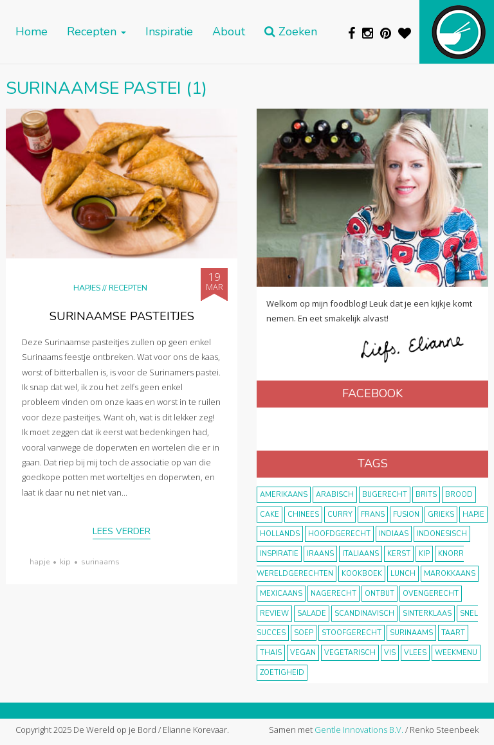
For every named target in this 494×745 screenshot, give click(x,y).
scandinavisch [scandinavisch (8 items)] (364, 613)
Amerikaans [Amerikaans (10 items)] (283, 494)
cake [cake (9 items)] (269, 514)
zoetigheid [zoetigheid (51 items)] (282, 673)
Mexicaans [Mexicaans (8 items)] (281, 593)
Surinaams (100, 562)
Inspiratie (169, 31)
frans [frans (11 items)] (373, 514)
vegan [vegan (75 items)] (303, 653)
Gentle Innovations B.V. (359, 729)
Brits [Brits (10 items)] (426, 494)
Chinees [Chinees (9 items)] (303, 514)
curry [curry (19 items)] (339, 514)
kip (65, 562)
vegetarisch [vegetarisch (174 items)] (350, 653)
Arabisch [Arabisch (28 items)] (335, 494)
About (228, 31)
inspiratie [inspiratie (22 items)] (279, 554)
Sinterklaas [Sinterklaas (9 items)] (427, 613)
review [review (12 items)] (274, 613)
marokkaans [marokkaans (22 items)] (449, 574)
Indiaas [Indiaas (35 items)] (393, 534)
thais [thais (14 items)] (271, 653)
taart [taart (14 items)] (453, 633)
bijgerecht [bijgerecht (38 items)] (384, 494)
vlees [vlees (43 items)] (415, 653)
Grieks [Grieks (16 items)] (441, 514)
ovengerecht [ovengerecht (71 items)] (431, 593)
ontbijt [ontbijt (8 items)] (379, 593)
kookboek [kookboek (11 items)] (362, 574)
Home (31, 31)
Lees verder (122, 531)
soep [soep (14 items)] (303, 633)
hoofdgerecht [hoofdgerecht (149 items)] (339, 534)
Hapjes (86, 287)
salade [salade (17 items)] (311, 613)
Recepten (96, 31)
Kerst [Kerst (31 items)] (398, 554)
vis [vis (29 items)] (390, 653)
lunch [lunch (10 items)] (403, 574)
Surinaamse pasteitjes (122, 316)
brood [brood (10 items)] (459, 494)
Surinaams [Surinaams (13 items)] (411, 633)
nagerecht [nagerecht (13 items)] (333, 593)
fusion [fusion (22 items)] (406, 514)
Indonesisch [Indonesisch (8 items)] (442, 534)
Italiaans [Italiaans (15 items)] (360, 554)
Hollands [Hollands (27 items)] (280, 534)
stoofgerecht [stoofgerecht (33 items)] (351, 633)
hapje (40, 562)
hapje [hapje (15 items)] (473, 514)
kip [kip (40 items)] (424, 554)
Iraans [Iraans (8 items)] (320, 554)
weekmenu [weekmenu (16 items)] (456, 653)
